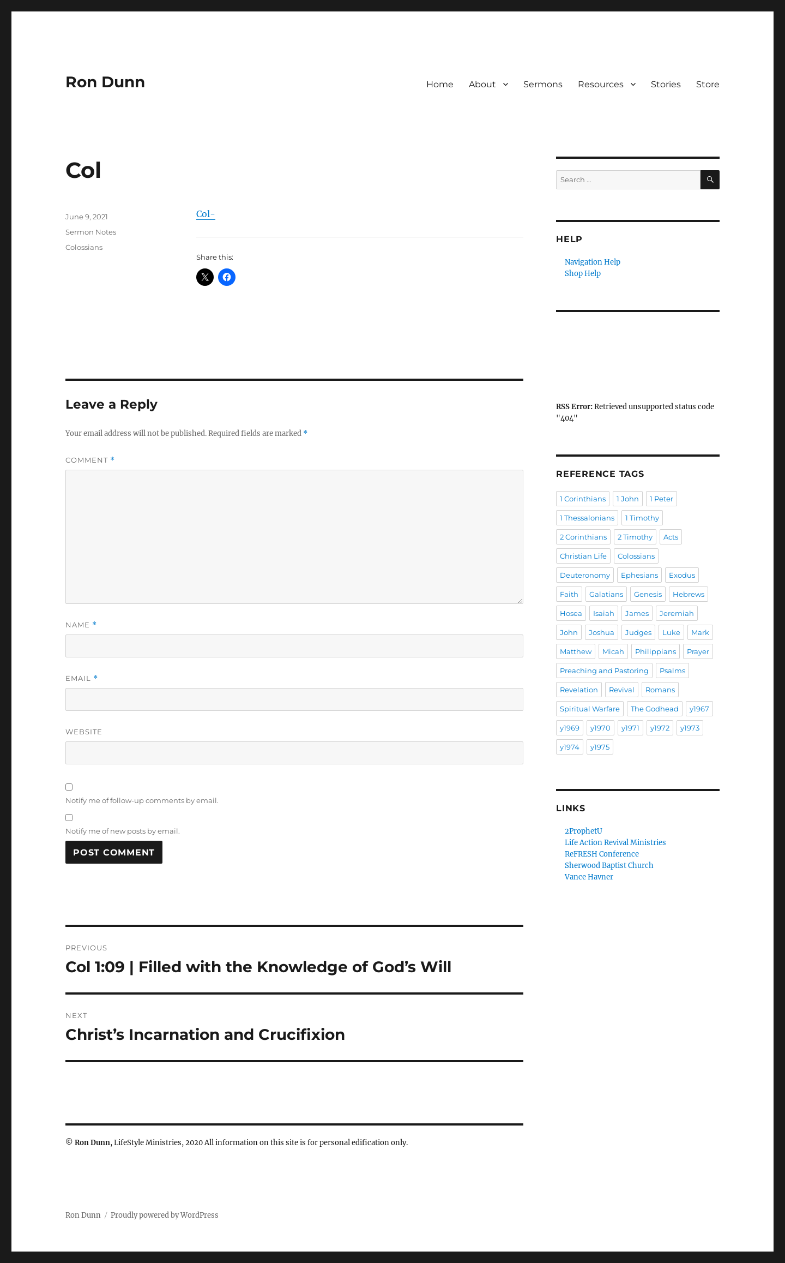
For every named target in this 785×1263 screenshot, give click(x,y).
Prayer (698, 651)
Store (708, 84)
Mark (700, 632)
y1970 (600, 727)
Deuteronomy (585, 575)
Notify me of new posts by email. (122, 831)
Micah (613, 651)
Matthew (575, 651)
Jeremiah (677, 613)
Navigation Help (592, 262)
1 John (628, 498)
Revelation (579, 689)
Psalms (672, 670)
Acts (670, 536)
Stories (666, 84)
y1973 (689, 727)
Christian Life (583, 556)
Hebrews (688, 594)
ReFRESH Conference (602, 854)
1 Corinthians (583, 498)
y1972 (659, 727)
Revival (622, 689)
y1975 (599, 747)
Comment (90, 460)
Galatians (606, 594)
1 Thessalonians (587, 517)
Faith (569, 594)
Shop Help (583, 273)
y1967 (699, 708)
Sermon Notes (90, 232)
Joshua (601, 632)
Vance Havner (589, 877)
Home (440, 84)
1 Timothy (642, 517)
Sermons (543, 84)
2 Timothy (635, 536)
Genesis (648, 594)
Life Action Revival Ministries (615, 842)
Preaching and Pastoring (604, 670)
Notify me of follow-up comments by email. (142, 800)
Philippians (655, 651)
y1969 (569, 727)
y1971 (630, 727)
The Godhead (655, 708)
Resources (601, 84)
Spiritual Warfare (590, 708)
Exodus (682, 575)
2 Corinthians (583, 536)
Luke (671, 632)
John (569, 632)
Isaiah (603, 613)
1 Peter (661, 498)
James (637, 613)
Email (81, 678)
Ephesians (639, 575)
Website (83, 731)
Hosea (571, 613)
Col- (205, 213)
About (482, 84)
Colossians (83, 247)
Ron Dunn (105, 82)
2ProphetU (583, 831)
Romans (660, 689)
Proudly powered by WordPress (165, 1215)
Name (81, 625)
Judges (638, 632)
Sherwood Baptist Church (609, 865)
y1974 (569, 747)
